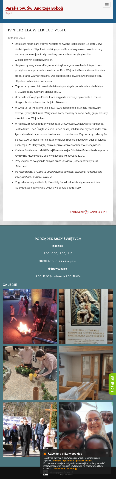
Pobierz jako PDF (96, 212)
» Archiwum (76, 212)
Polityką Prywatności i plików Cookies (72, 460)
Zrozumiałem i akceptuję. (65, 468)
